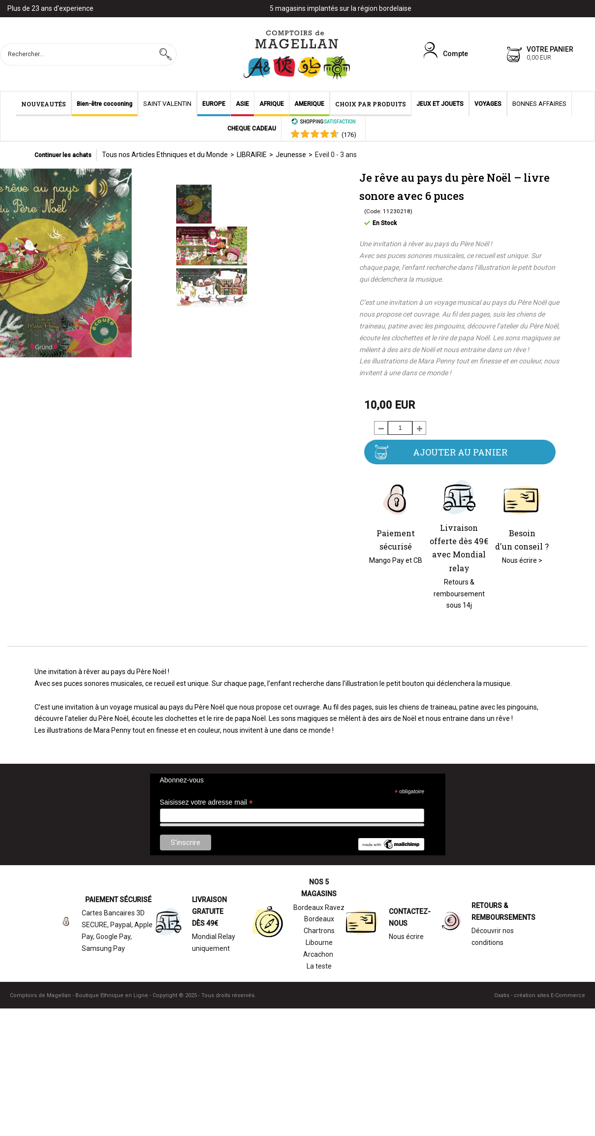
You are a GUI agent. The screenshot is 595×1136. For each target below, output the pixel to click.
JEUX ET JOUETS (440, 103)
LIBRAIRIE (252, 155)
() (349, 134)
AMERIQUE (309, 103)
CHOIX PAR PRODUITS (370, 104)
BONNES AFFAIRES (539, 103)
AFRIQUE (271, 103)
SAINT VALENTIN (167, 103)
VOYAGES (487, 103)
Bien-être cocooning (104, 103)
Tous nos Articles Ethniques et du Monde (165, 155)
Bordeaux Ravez (318, 907)
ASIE (242, 103)
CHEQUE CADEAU (251, 128)
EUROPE (213, 103)
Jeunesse (291, 155)
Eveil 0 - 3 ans (336, 155)
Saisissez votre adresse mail (206, 802)
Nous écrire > (522, 560)
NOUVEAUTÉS (43, 104)
